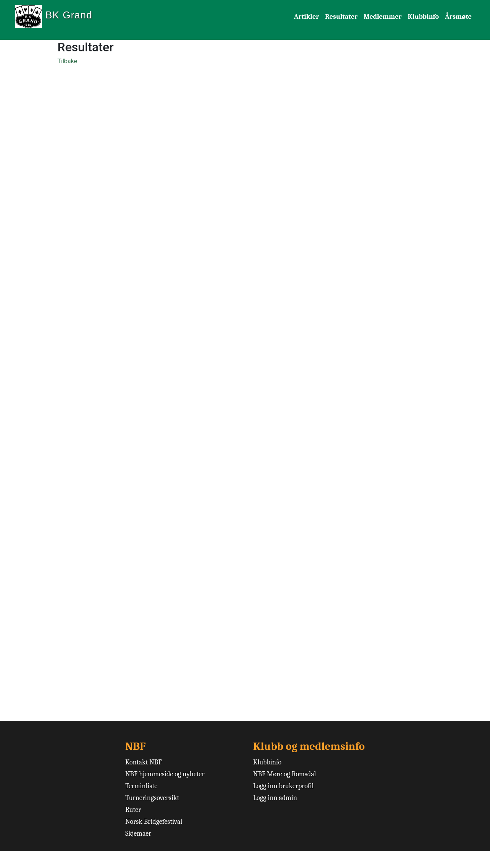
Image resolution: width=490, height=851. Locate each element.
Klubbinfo (423, 17)
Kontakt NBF (143, 762)
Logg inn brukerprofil (283, 786)
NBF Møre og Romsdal (284, 774)
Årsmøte (458, 17)
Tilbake (67, 61)
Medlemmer (383, 17)
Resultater (341, 17)
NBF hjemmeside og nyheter (164, 774)
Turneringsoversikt (152, 798)
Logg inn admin (275, 798)
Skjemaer (138, 834)
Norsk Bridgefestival (153, 822)
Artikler (306, 17)
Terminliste (141, 786)
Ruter (133, 810)
